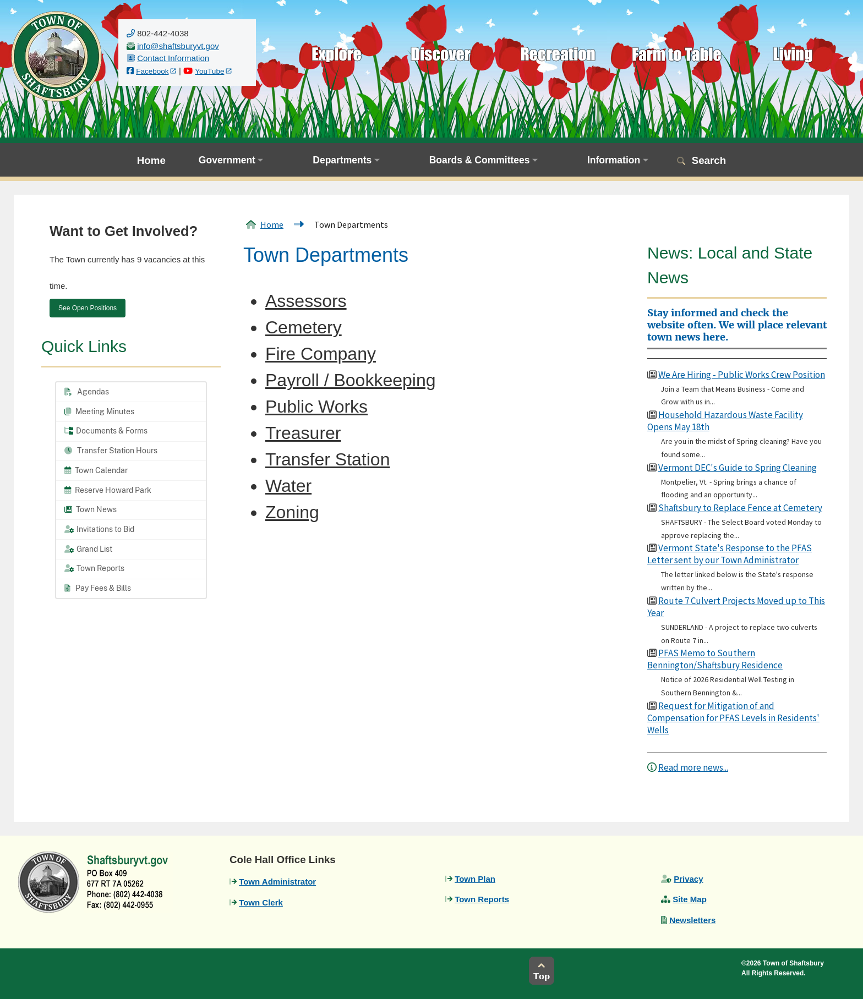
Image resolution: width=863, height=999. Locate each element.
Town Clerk (261, 902)
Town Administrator (277, 881)
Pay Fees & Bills (97, 588)
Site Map (690, 899)
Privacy (688, 878)
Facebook (152, 71)
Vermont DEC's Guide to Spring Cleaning (737, 468)
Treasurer (303, 433)
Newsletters (692, 920)
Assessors (306, 301)
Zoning (292, 512)
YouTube (209, 71)
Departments (342, 160)
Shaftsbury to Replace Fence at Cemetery (740, 508)
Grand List (88, 549)
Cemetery (303, 327)
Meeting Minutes (99, 411)
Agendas (86, 391)
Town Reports (94, 568)
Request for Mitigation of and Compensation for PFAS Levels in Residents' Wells (733, 718)
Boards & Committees (479, 160)
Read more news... (693, 767)
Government (227, 160)
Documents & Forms (106, 430)
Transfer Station (327, 459)
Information (613, 160)
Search (709, 160)
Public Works (316, 406)
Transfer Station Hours (110, 450)
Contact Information (173, 58)
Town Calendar (96, 470)
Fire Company (320, 354)
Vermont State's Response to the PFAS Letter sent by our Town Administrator (729, 554)
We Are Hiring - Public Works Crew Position (741, 375)
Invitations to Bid (99, 529)
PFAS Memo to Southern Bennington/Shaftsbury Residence (715, 659)
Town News (90, 509)
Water (288, 486)
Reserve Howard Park (107, 490)
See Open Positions (87, 308)
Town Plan (475, 878)
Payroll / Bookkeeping (350, 380)
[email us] (178, 46)
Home (151, 160)
